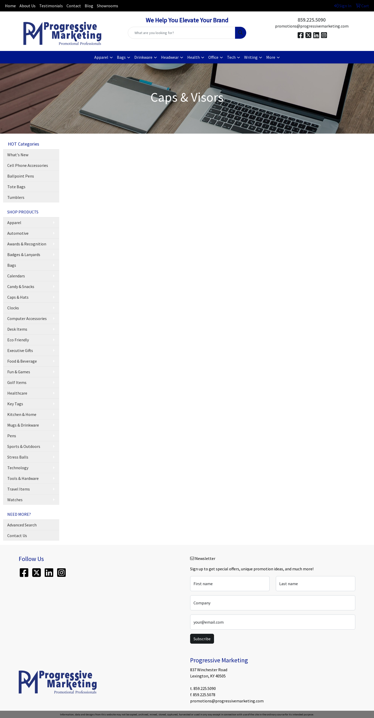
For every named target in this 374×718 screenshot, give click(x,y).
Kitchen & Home (21, 414)
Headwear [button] (170, 57)
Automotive (18, 233)
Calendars (16, 275)
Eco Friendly (18, 339)
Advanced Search (22, 524)
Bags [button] (121, 57)
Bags (11, 265)
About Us (27, 5)
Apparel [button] (101, 57)
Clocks (13, 307)
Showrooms (107, 5)
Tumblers (15, 197)
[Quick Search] (181, 33)
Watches (15, 499)
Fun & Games (18, 371)
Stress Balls (17, 457)
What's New (17, 154)
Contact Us (17, 535)
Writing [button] (251, 57)
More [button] (270, 57)
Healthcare (17, 393)
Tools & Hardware (23, 478)
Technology (17, 467)
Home (10, 5)
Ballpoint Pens (20, 176)
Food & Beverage (22, 361)
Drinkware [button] (143, 57)
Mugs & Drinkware (23, 425)
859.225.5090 (312, 19)
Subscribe (202, 638)
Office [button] (213, 57)
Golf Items (16, 382)
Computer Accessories (27, 318)
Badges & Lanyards (23, 254)
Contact (73, 5)
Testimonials (51, 5)
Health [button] (193, 57)
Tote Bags (16, 186)
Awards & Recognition (26, 243)
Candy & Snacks (20, 286)
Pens (11, 435)
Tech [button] (231, 57)
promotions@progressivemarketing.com (312, 26)
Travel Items (18, 489)
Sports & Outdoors (23, 446)
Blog (89, 5)
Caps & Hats (18, 297)
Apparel (14, 222)
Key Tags (15, 403)
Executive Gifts (20, 350)
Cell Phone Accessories (27, 165)
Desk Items (17, 329)
